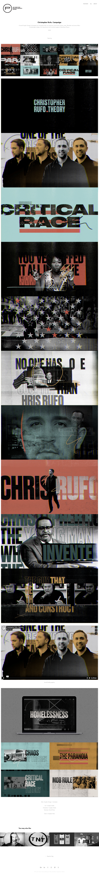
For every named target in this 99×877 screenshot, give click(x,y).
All (91, 3)
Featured (85, 3)
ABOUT (95, 3)
